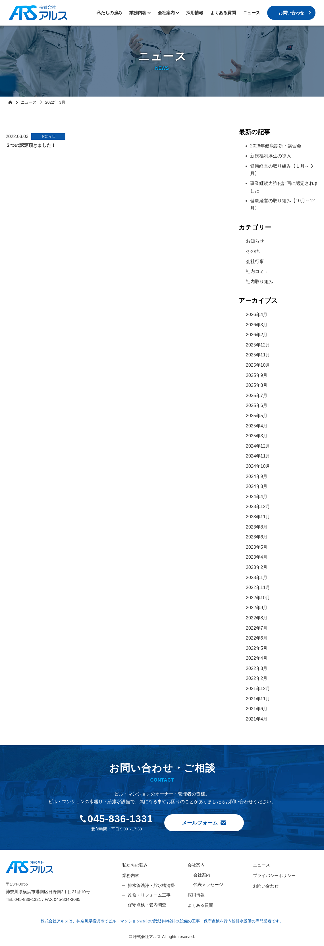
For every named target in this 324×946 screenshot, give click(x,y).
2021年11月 (258, 698)
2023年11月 (258, 516)
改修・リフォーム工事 (149, 895)
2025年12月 (258, 345)
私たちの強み (109, 12)
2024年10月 (258, 466)
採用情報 (194, 12)
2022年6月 (257, 638)
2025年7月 (257, 395)
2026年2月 (257, 334)
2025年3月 (257, 435)
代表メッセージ (208, 884)
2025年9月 (257, 375)
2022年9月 (257, 607)
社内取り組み (259, 281)
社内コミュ (257, 271)
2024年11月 (258, 456)
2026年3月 (257, 324)
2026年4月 (257, 314)
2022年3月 (257, 668)
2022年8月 (257, 617)
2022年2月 (257, 678)
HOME (10, 102)
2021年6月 (257, 708)
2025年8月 (257, 385)
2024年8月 (257, 486)
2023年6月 (257, 536)
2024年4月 (257, 496)
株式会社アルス (38, 12)
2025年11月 (258, 354)
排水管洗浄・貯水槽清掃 (151, 885)
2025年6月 (257, 405)
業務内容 (137, 12)
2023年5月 (257, 547)
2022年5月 (257, 648)
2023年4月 (257, 557)
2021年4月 (257, 719)
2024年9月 (257, 476)
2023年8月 (257, 527)
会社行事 (255, 261)
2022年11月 (258, 587)
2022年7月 (257, 628)
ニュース (251, 12)
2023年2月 (257, 567)
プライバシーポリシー (274, 875)
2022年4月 (257, 658)
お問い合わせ (291, 12)
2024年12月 (258, 446)
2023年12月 (258, 506)
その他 (252, 251)
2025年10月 (258, 365)
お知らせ (255, 241)
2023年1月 (257, 577)
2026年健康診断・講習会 (275, 145)
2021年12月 (258, 688)
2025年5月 (257, 415)
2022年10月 (258, 597)
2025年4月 (257, 425)
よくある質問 (223, 12)
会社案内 (196, 865)
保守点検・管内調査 (147, 904)
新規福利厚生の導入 (270, 155)
